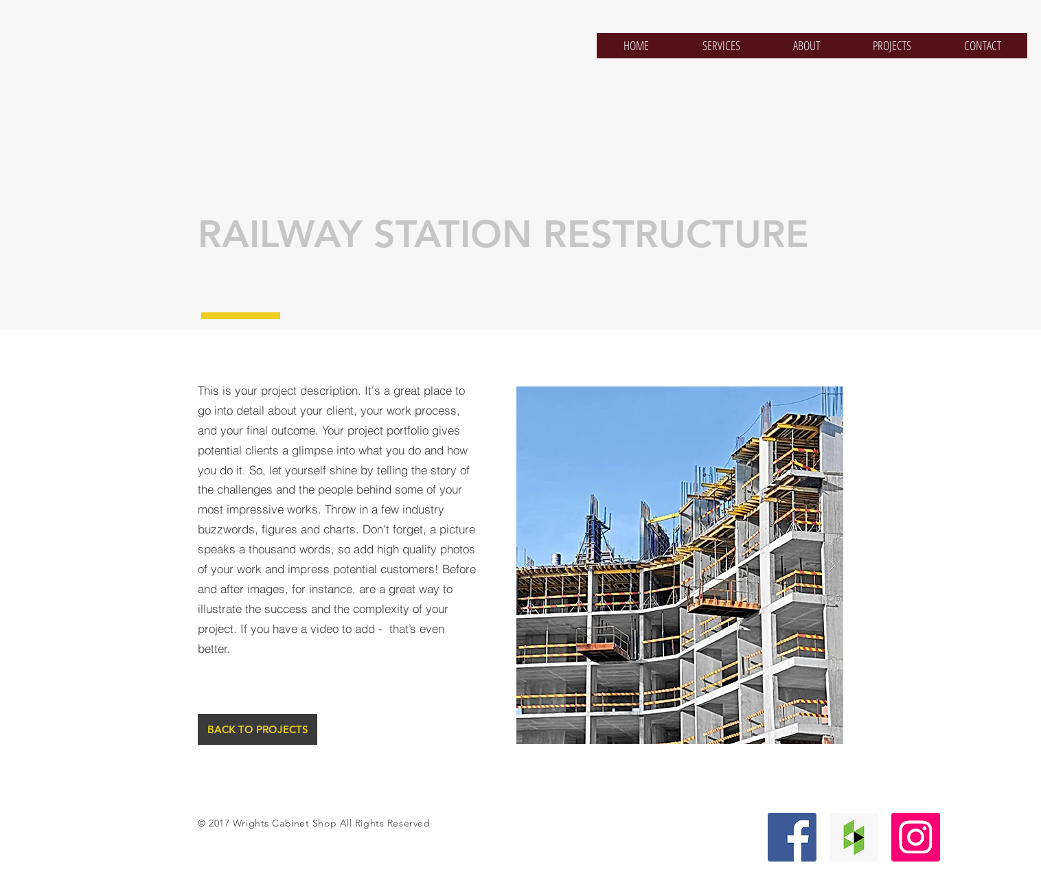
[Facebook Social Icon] (792, 837)
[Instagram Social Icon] (915, 837)
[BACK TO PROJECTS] (257, 729)
